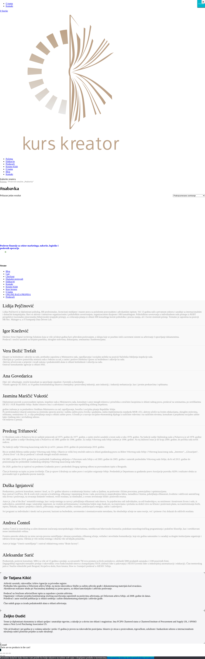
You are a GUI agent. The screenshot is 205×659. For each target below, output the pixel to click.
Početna (9, 159)
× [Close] (203, 1)
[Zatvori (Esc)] (1, 653)
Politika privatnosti (145, 657)
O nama (9, 3)
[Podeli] (4, 653)
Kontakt (9, 6)
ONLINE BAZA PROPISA (18, 294)
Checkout (10, 276)
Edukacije (10, 161)
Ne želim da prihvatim (126, 657)
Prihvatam (111, 657)
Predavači (10, 164)
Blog (8, 171)
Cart (8, 274)
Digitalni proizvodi (14, 279)
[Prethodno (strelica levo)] (1, 655)
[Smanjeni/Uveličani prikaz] (10, 653)
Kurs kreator (11, 289)
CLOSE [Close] (201, 4)
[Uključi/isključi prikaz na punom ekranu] (7, 653)
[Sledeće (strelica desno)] (4, 655)
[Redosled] (189, 195)
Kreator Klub (12, 166)
